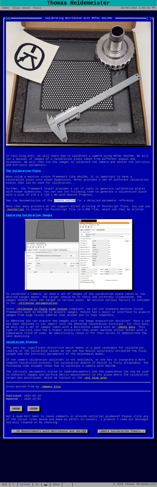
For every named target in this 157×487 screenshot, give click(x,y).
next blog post (95, 402)
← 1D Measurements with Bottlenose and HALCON (49, 462)
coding (16, 436)
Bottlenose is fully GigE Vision (41, 323)
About (26, 9)
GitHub (25, 484)
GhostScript (15, 219)
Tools (37, 9)
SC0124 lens (126, 344)
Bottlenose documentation (37, 316)
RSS (4, 484)
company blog (51, 412)
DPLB (56, 484)
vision (33, 436)
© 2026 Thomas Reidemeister (134, 484)
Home (5, 9)
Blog (16, 9)
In (37, 484)
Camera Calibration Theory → (121, 462)
